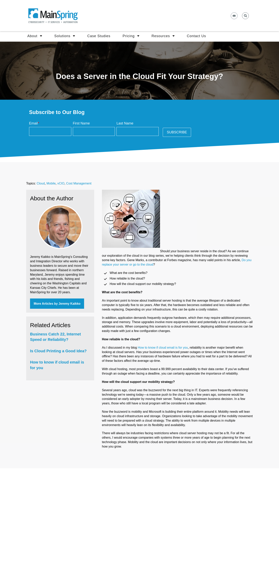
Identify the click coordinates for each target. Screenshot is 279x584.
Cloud (41, 173)
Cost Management (78, 173)
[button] (245, 15)
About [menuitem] (34, 35)
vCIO (60, 173)
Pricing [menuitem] (131, 35)
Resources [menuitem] (163, 35)
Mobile (51, 173)
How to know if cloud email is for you (163, 337)
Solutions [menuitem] (64, 35)
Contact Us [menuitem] (196, 36)
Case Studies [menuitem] (98, 36)
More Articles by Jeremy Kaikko (57, 293)
